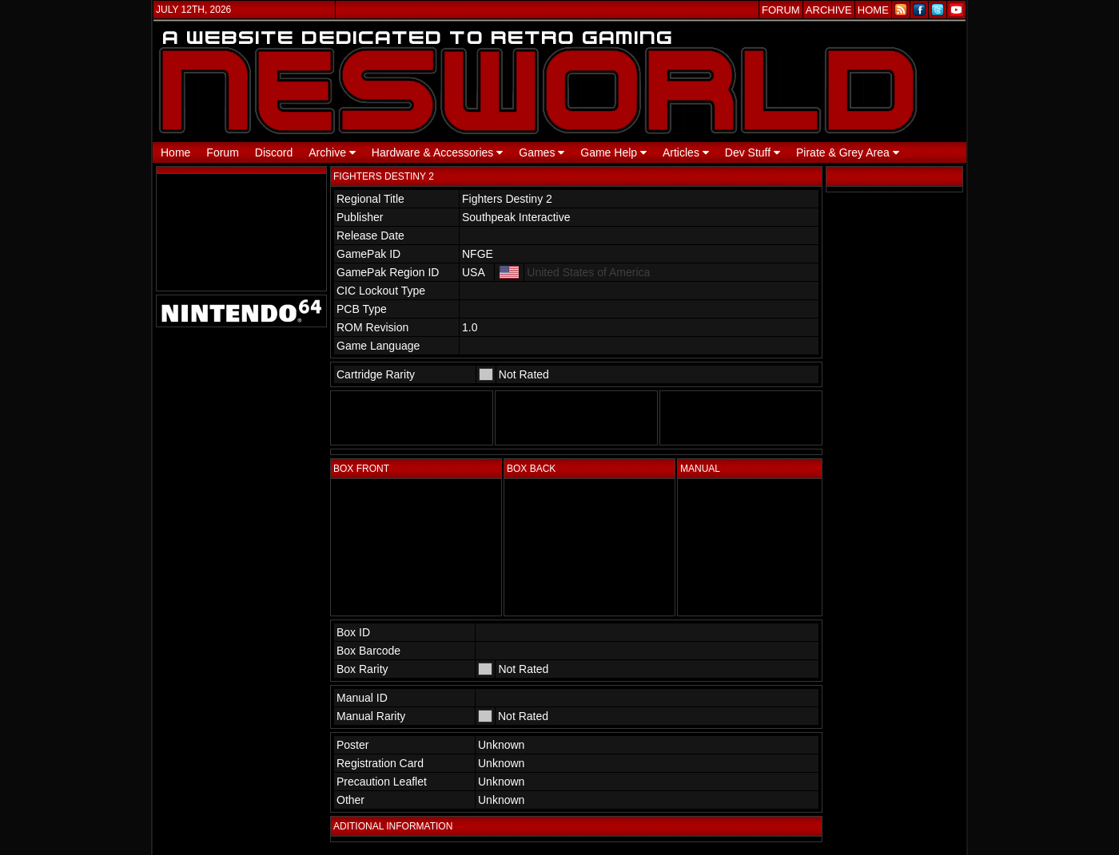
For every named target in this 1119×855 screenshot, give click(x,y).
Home (175, 152)
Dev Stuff (752, 152)
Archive (332, 152)
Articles (686, 152)
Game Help (613, 152)
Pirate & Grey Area (847, 152)
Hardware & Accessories (437, 152)
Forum (222, 152)
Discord (274, 152)
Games (541, 152)
